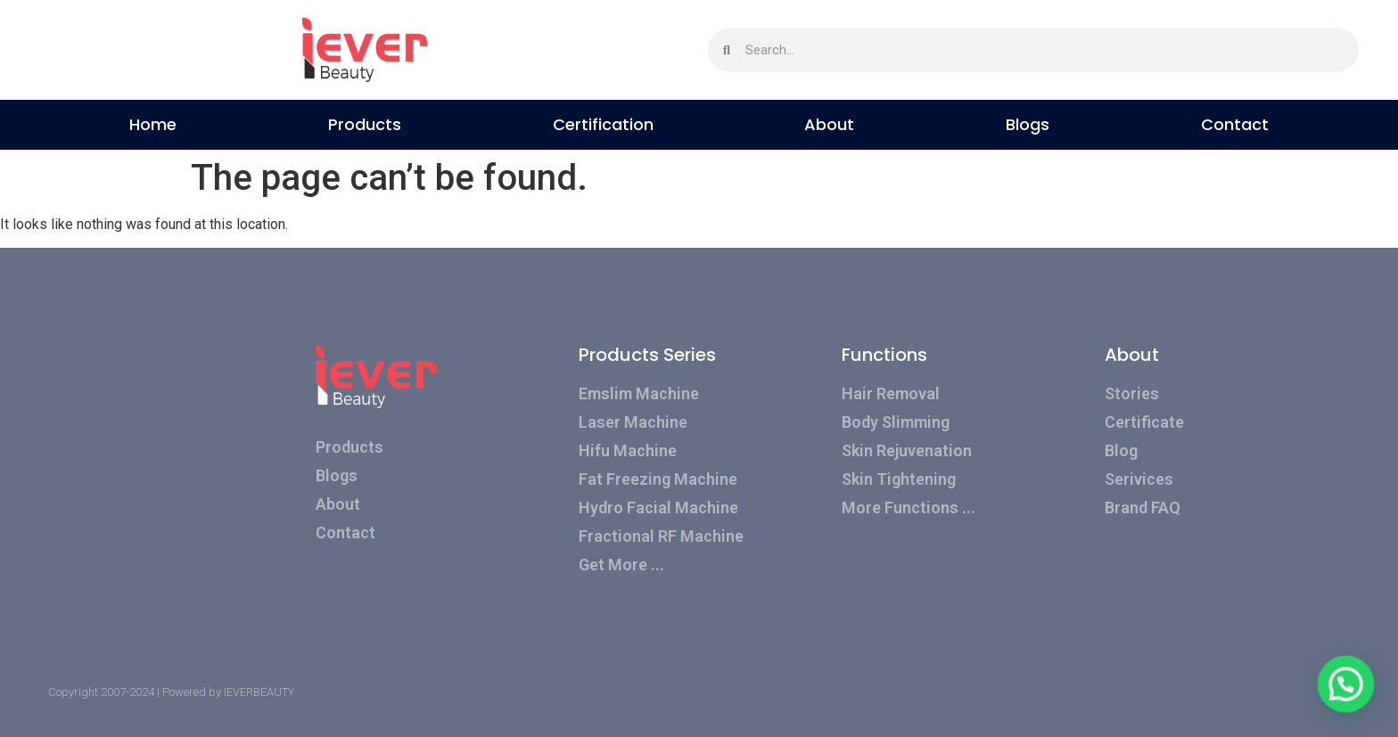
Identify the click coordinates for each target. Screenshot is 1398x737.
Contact (1235, 124)
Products (364, 124)
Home (153, 124)
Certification (603, 124)
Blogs (1027, 124)
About (829, 124)
